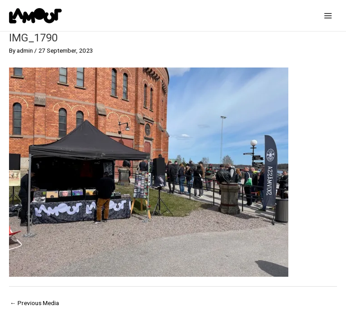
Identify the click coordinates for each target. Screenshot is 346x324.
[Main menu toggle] (328, 15)
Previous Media (34, 302)
